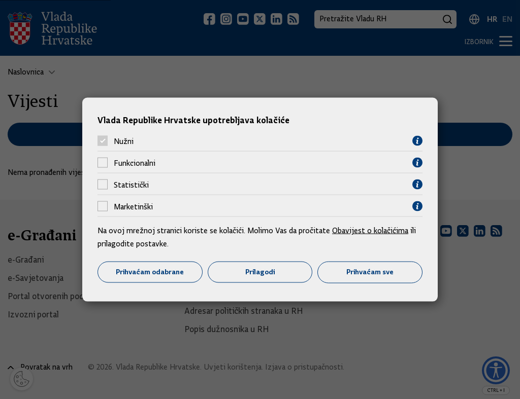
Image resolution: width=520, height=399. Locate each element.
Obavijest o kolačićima (370, 230)
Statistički (131, 184)
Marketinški (133, 206)
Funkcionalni (134, 162)
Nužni (124, 141)
